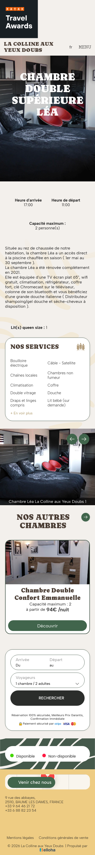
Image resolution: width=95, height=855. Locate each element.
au (51, 665)
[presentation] (72, 439)
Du (18, 665)
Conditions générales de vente (63, 838)
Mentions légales (20, 838)
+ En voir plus (21, 413)
